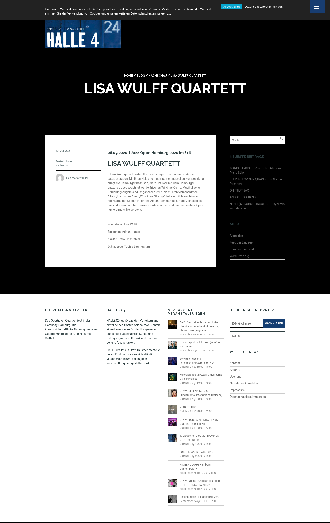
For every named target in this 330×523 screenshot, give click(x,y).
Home (128, 65)
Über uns (235, 366)
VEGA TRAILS (188, 396)
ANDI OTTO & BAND (243, 187)
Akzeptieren (231, 6)
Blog (140, 65)
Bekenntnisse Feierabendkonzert (199, 486)
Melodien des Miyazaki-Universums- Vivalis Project (201, 366)
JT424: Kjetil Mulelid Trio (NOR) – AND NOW (200, 334)
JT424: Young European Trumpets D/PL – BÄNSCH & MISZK (200, 472)
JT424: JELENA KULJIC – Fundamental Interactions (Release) (201, 382)
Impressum (237, 379)
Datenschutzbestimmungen (264, 6)
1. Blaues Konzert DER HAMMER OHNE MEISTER (199, 427)
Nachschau (157, 65)
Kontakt (235, 352)
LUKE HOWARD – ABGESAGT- (197, 441)
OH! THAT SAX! (240, 180)
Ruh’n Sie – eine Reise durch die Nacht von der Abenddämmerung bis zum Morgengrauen (199, 316)
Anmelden (236, 225)
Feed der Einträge (241, 232)
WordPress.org (239, 245)
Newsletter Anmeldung (245, 373)
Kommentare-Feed (242, 239)
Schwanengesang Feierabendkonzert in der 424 (197, 350)
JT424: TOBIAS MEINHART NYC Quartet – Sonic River (199, 411)
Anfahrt (235, 359)
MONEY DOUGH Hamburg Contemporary (195, 456)
